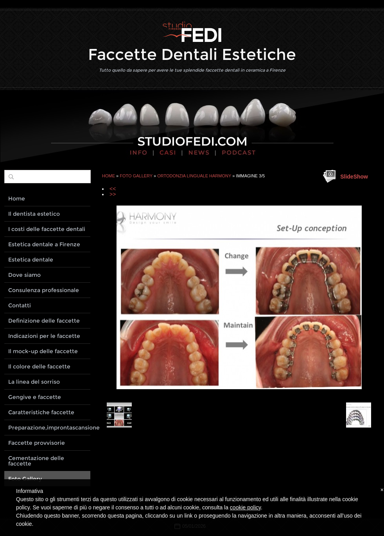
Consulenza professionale (43, 290)
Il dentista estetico (34, 213)
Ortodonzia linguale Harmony (194, 175)
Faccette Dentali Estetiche (192, 54)
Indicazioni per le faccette (44, 335)
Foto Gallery (136, 175)
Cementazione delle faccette (36, 461)
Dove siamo (24, 274)
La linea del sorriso (34, 381)
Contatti (19, 305)
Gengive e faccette (34, 397)
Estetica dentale (30, 259)
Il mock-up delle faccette (43, 351)
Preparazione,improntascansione (49, 427)
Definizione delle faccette (44, 320)
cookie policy (245, 507)
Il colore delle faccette (39, 366)
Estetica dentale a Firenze (44, 244)
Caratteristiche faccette (41, 412)
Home (108, 175)
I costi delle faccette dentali (46, 229)
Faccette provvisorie (36, 442)
